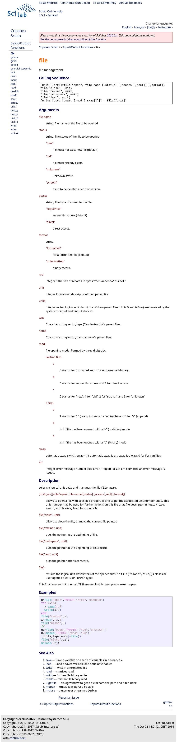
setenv (14, 102)
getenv (14, 57)
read (13, 87)
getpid (14, 64)
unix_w (14, 118)
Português (164, 27)
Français (139, 27)
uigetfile (51, 683)
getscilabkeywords (21, 68)
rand (51, 606)
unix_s (14, 114)
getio (13, 61)
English (127, 27)
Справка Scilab (18, 33)
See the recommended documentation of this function (73, 39)
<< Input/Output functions (56, 704)
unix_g (14, 110)
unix (13, 106)
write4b (15, 133)
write (13, 129)
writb (13, 125)
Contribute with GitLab (75, 3)
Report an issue (69, 697)
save (13, 99)
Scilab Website (48, 3)
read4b (14, 91)
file (12, 53)
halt (13, 72)
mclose (46, 643)
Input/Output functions (21, 45)
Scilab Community (104, 3)
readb (14, 95)
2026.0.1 (112, 35)
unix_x (14, 121)
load (13, 83)
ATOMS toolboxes (130, 3)
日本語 (151, 27)
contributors (18, 738)
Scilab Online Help (50, 11)
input (14, 80)
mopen (50, 633)
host (13, 76)
